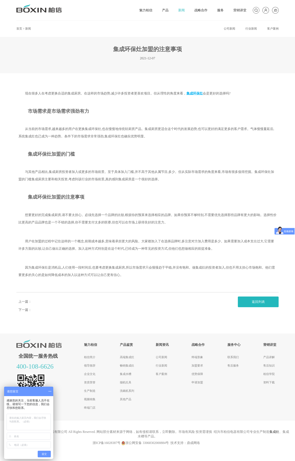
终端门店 (89, 407)
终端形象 (197, 357)
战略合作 (201, 10)
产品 (165, 10)
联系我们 (233, 357)
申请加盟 (197, 382)
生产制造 (89, 390)
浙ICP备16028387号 (107, 443)
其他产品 (125, 399)
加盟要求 (197, 365)
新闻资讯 (162, 344)
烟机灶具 (125, 382)
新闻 (181, 10)
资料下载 (269, 382)
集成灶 (274, 431)
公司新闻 (229, 28)
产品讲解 (269, 357)
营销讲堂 (239, 10)
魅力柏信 (145, 10)
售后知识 (269, 365)
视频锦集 (89, 399)
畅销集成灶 (127, 365)
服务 (220, 10)
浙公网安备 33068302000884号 (145, 443)
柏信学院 (269, 374)
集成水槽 (125, 374)
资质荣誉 (89, 382)
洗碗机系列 (127, 390)
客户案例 (273, 28)
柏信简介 (89, 357)
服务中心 (234, 344)
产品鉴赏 (126, 344)
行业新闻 (251, 28)
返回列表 (258, 302)
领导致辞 (89, 365)
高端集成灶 (127, 357)
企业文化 (89, 374)
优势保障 (197, 374)
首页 (19, 28)
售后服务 (233, 365)
